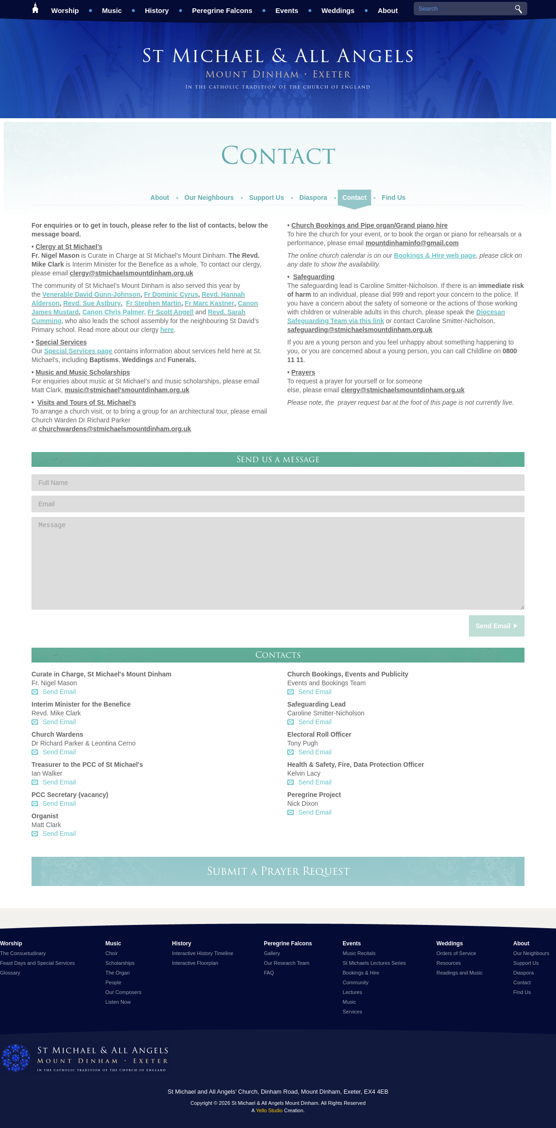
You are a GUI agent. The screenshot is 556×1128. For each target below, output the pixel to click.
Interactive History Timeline (202, 953)
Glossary (10, 972)
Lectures (352, 992)
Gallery (272, 953)
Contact (354, 197)
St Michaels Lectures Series (374, 963)
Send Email (59, 691)
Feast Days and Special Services (37, 963)
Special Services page (78, 351)
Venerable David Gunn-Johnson (91, 294)
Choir (112, 953)
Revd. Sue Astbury (91, 303)
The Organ (118, 972)
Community (356, 982)
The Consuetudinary (23, 953)
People (113, 982)
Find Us (393, 195)
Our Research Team (286, 963)
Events (287, 7)
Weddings (338, 7)
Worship (65, 7)
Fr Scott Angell (171, 312)
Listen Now (118, 1002)
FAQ (269, 972)
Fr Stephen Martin (153, 303)
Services (352, 1011)
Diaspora (313, 195)
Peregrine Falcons (222, 7)
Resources (448, 963)
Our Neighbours (209, 195)
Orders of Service (456, 953)
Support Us (267, 195)
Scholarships (120, 963)
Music (112, 7)
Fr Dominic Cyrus (171, 294)
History (157, 7)
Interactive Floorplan (195, 963)
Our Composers (124, 992)
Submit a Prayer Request (278, 871)
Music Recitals (359, 953)
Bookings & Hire (361, 972)
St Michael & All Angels (278, 55)
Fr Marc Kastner (209, 303)
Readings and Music (459, 972)
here (167, 329)
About (387, 7)
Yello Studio (269, 1110)
